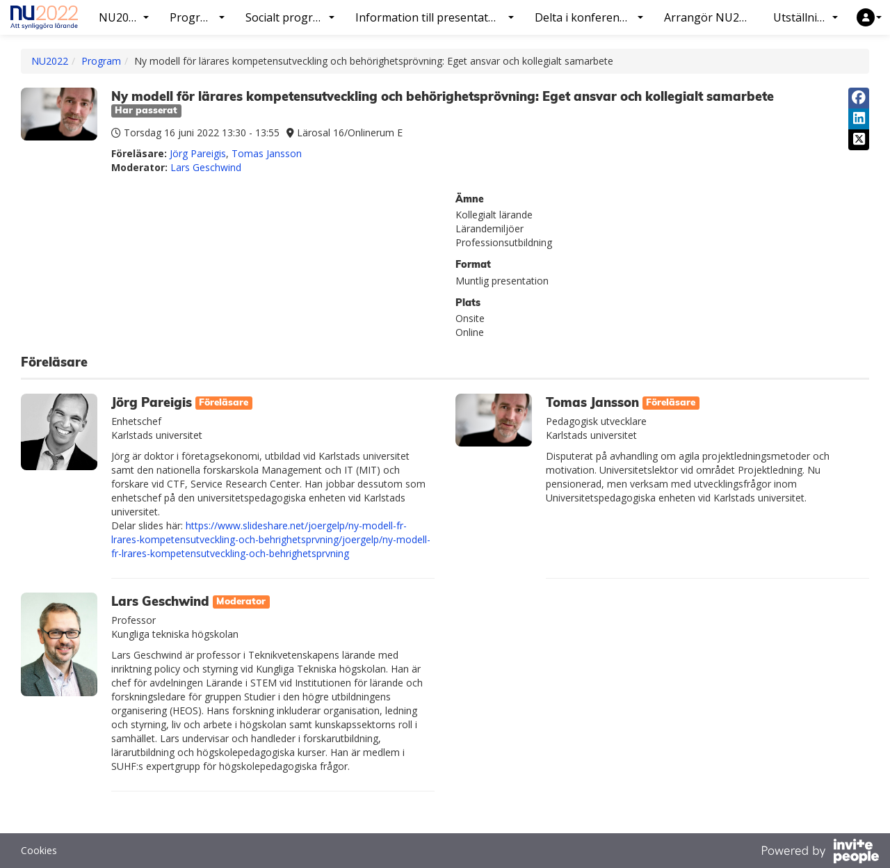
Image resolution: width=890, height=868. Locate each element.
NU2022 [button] (124, 17)
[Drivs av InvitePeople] (820, 853)
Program (101, 60)
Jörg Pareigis (198, 153)
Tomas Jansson (267, 153)
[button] (869, 17)
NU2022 (49, 60)
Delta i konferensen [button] (589, 17)
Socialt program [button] (290, 17)
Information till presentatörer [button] (434, 17)
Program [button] (197, 17)
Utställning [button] (805, 17)
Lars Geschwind (205, 167)
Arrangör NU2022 (711, 17)
